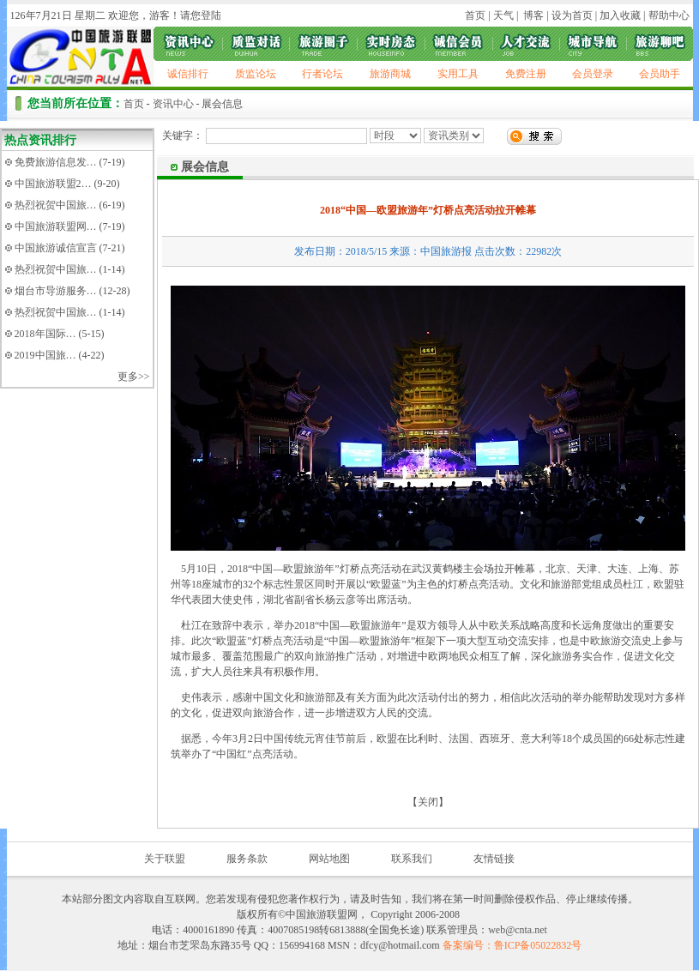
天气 (502, 15)
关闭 (428, 802)
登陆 (211, 15)
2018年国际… (45, 334)
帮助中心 (669, 15)
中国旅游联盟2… (53, 184)
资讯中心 (173, 104)
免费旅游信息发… (56, 162)
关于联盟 (164, 859)
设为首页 (572, 15)
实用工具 (458, 74)
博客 (532, 15)
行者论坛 (322, 74)
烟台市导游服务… (56, 291)
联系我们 (411, 859)
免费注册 (525, 74)
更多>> (134, 377)
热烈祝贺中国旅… (56, 205)
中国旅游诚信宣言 (56, 248)
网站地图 (329, 859)
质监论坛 (255, 74)
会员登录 (592, 74)
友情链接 (494, 859)
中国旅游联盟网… (56, 226)
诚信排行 (187, 74)
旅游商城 (390, 74)
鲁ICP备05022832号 (538, 945)
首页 (475, 15)
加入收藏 (620, 15)
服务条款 (247, 859)
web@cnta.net (517, 930)
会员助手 (659, 74)
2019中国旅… (45, 355)
